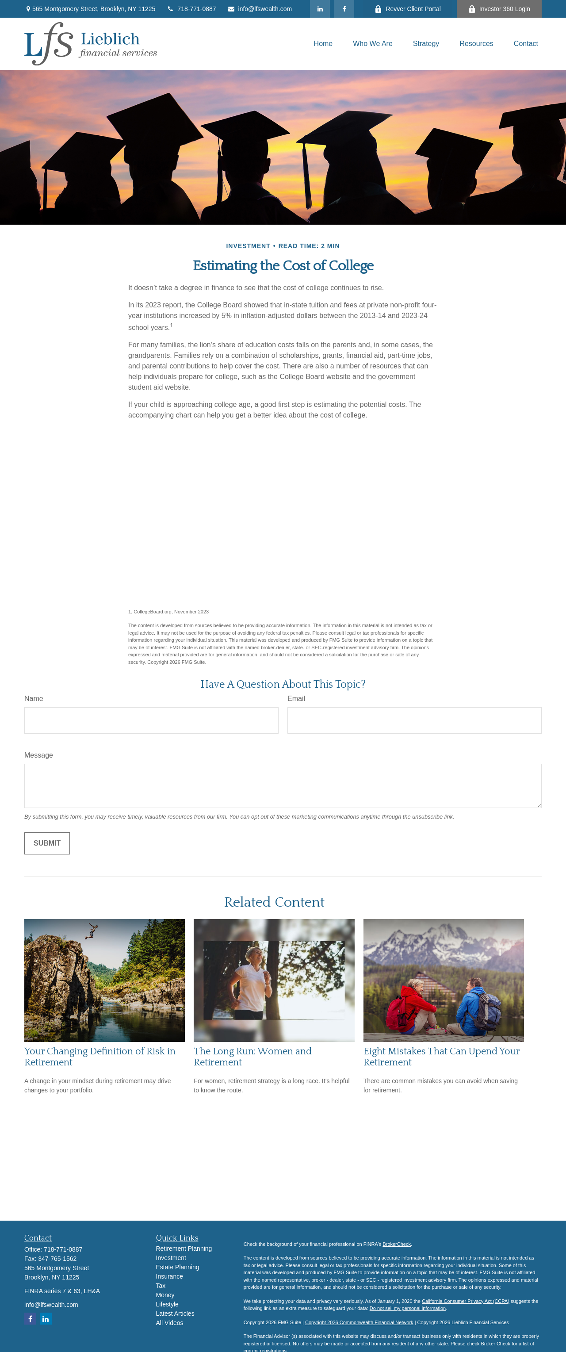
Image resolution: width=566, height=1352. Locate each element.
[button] (323, 43)
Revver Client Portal (408, 9)
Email (296, 698)
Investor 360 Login (499, 9)
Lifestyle (167, 1304)
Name (33, 698)
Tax (161, 1285)
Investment (171, 1257)
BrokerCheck (396, 1244)
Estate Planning (177, 1267)
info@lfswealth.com (259, 8)
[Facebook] (344, 9)
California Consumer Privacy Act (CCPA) (465, 1301)
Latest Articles (175, 1313)
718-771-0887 (191, 8)
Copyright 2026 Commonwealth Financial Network (359, 1322)
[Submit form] (47, 843)
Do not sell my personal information (408, 1308)
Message (38, 755)
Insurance (169, 1276)
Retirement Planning (184, 1248)
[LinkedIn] (320, 9)
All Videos (170, 1322)
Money (165, 1294)
